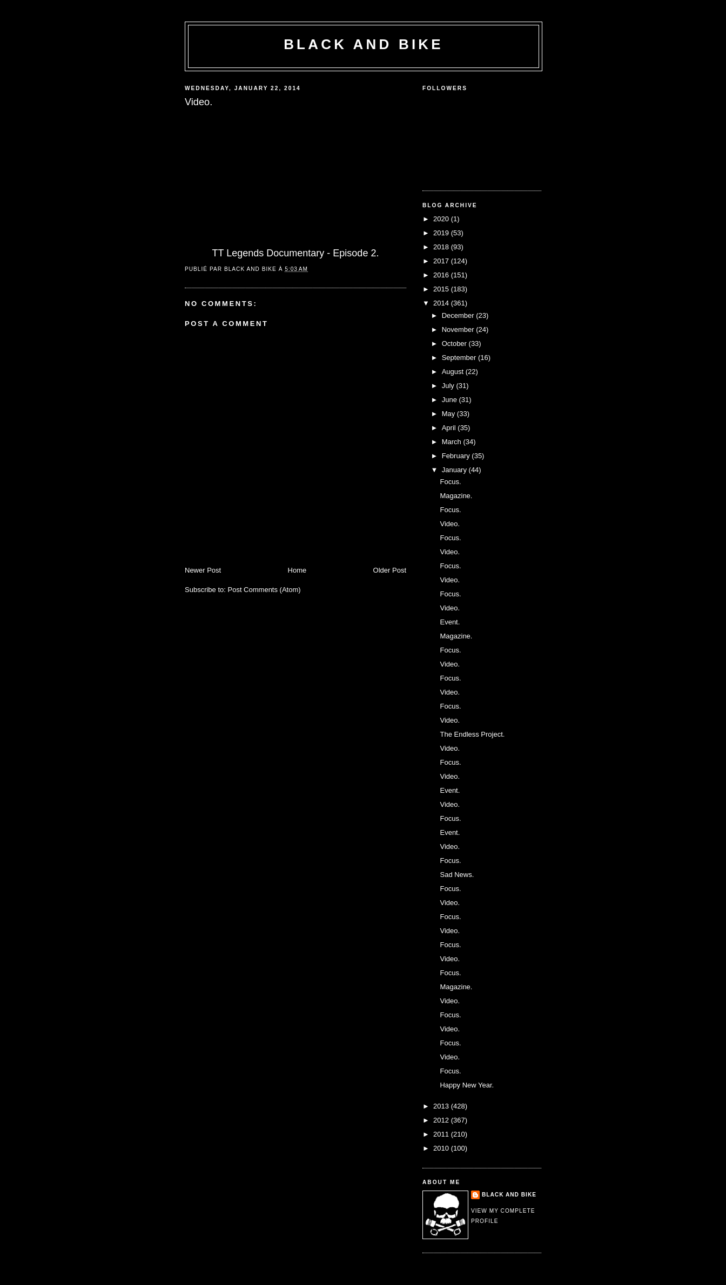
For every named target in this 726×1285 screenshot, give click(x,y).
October (455, 343)
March (452, 442)
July (449, 386)
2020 (442, 219)
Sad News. (457, 875)
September (460, 357)
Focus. (450, 482)
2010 (442, 1148)
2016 (442, 275)
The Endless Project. (472, 734)
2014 (442, 303)
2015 (442, 289)
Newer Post (203, 570)
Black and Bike (363, 44)
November (459, 329)
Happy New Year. (467, 1085)
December (459, 315)
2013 (442, 1106)
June (450, 400)
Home (297, 570)
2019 (442, 233)
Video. (450, 524)
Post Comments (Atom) (264, 590)
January (455, 470)
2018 (442, 247)
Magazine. (456, 496)
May (449, 414)
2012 (442, 1120)
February (457, 456)
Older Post (389, 570)
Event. (450, 622)
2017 (442, 261)
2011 (442, 1134)
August (454, 372)
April (450, 428)
